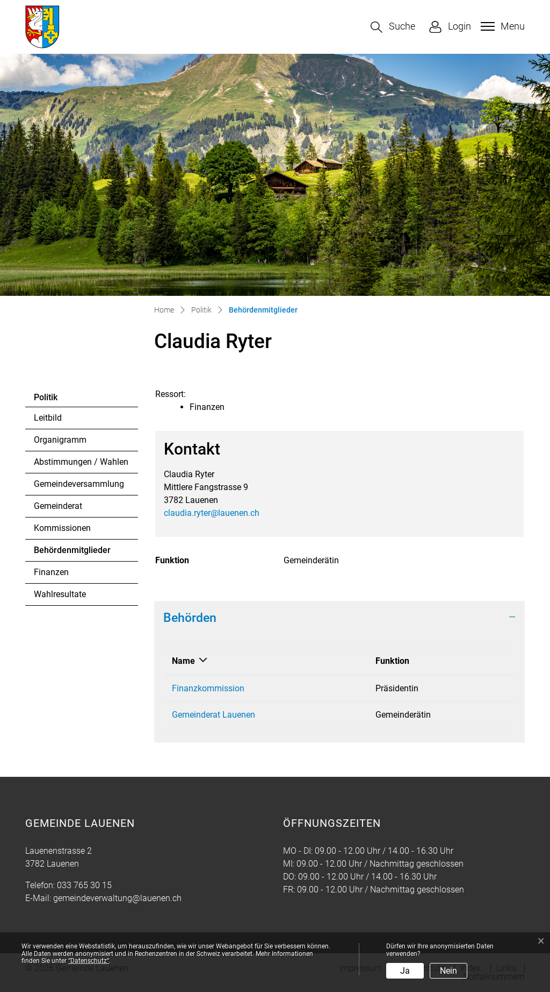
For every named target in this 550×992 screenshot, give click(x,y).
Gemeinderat (58, 506)
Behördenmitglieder (72, 553)
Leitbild (48, 418)
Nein (448, 971)
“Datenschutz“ (88, 961)
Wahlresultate (60, 594)
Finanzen (51, 572)
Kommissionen (62, 528)
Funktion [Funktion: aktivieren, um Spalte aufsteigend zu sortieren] (392, 661)
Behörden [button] (189, 617)
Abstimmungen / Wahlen (81, 462)
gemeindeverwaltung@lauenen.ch (117, 898)
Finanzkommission (208, 688)
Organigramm (60, 440)
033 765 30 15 (84, 885)
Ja (405, 971)
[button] (393, 27)
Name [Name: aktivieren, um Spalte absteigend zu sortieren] (183, 661)
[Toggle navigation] (501, 26)
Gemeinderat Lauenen (213, 715)
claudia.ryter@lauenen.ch (211, 513)
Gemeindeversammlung (79, 484)
